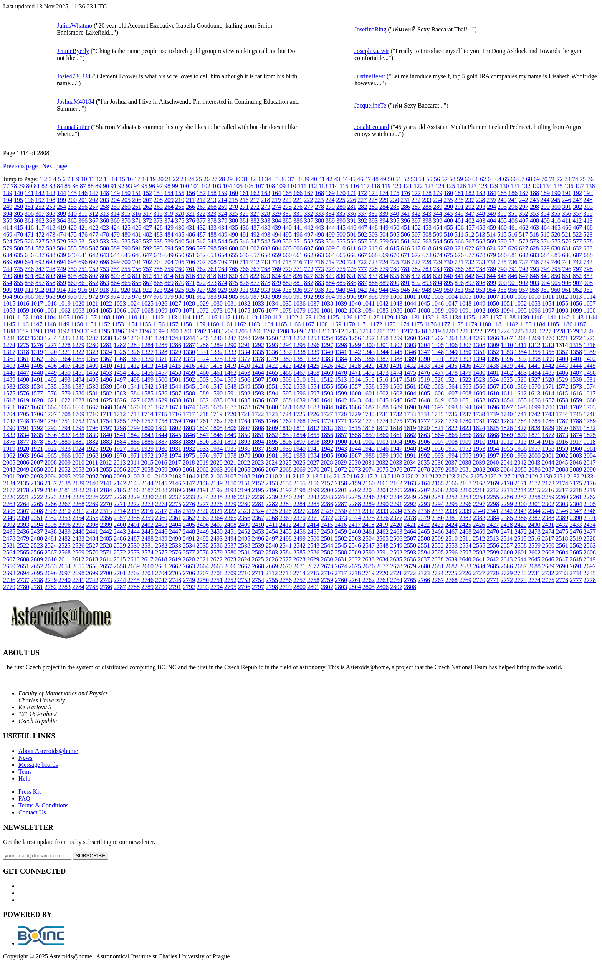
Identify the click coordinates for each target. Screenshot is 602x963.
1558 (368, 386)
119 (386, 186)
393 (373, 220)
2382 (465, 518)
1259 (396, 338)
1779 (451, 421)
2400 (120, 524)
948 (426, 289)
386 (298, 220)
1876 (9, 441)
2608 (23, 559)
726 (405, 262)
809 (115, 276)
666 (351, 255)
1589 (203, 393)
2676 (368, 566)
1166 (295, 324)
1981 (272, 455)
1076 (258, 310)
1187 (580, 324)
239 (491, 200)
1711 (106, 414)
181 (459, 193)
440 (287, 227)
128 (482, 186)
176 (405, 193)
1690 (410, 407)
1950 (438, 448)
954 (491, 289)
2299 (507, 504)
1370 (147, 359)
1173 (389, 324)
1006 (479, 296)
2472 (520, 531)
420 (72, 227)
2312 (92, 511)
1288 (203, 345)
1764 (244, 421)
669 (384, 255)
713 (265, 262)
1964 (37, 455)
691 (29, 262)
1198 (145, 331)
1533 (23, 386)
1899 (327, 441)
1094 (507, 310)
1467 (299, 372)
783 (427, 269)
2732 (548, 573)
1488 (590, 372)
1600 (355, 393)
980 (179, 296)
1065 (106, 310)
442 (308, 227)
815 (179, 276)
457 (470, 227)
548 (265, 241)
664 (330, 255)
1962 (9, 455)
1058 (9, 310)
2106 (216, 476)
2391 (590, 518)
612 (362, 248)
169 (330, 193)
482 (147, 234)
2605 (576, 552)
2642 (492, 559)
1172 (376, 324)
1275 (23, 345)
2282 (272, 504)
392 (362, 220)
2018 (188, 462)
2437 (37, 531)
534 (115, 241)
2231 (161, 497)
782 (416, 269)
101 (195, 186)
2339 (465, 511)
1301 (382, 345)
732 (469, 262)
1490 (23, 379)
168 (319, 193)
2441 (92, 531)
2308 (37, 511)
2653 (51, 566)
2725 (451, 573)
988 (265, 296)
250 (18, 207)
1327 (147, 352)
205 (126, 200)
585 (72, 248)
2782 (51, 587)
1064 (92, 310)
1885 (133, 441)
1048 (465, 303)
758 (158, 269)
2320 (202, 511)
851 (566, 276)
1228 (559, 331)
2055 (106, 469)
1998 (507, 455)
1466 (286, 372)
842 (469, 276)
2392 (9, 524)
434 (222, 227)
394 (384, 220)
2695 (37, 573)
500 (341, 234)
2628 (299, 559)
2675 (355, 566)
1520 (437, 379)
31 (245, 179)
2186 (133, 490)
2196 (272, 490)
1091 (465, 310)
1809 (272, 428)
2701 (120, 573)
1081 (327, 310)
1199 (158, 331)
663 (319, 255)
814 (168, 276)
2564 (9, 552)
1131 (414, 317)
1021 (92, 303)
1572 (562, 386)
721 (351, 262)
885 (341, 283)
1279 (78, 345)
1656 (534, 400)
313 (104, 213)
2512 (479, 538)
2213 (506, 490)
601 (244, 248)
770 (287, 269)
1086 (396, 310)
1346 (410, 352)
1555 (327, 386)
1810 (286, 428)
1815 (354, 428)
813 (157, 276)
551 (298, 241)
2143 (133, 483)
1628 (147, 400)
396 (405, 220)
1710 (92, 414)
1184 (539, 324)
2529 (120, 545)
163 (265, 193)
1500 (161, 379)
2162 (396, 483)
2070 (313, 469)
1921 (37, 448)
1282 (120, 345)
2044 (548, 462)
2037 (451, 462)
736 (512, 262)
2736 (9, 580)
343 (426, 213)
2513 (492, 538)
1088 (424, 310)
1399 (548, 359)
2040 (492, 462)
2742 (92, 580)
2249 (410, 497)
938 (319, 289)
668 (373, 255)
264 (169, 207)
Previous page (20, 166)
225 (340, 200)
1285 (161, 345)
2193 (230, 490)
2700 (106, 573)
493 (265, 234)
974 (115, 296)
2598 (479, 552)
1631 (189, 400)
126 (461, 186)
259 (115, 207)
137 (579, 186)
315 (125, 213)
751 (83, 269)
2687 (520, 566)
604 (276, 248)
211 (190, 200)
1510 (299, 379)
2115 (339, 476)
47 (368, 179)
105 (238, 186)
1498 (133, 379)
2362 (189, 518)
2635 (396, 559)
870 (179, 283)
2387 (534, 518)
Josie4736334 (74, 76)
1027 (175, 303)
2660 (147, 566)
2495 (244, 538)
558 (373, 241)
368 (104, 220)
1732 (396, 414)
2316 (147, 511)
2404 (175, 524)
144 (61, 193)
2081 (465, 469)
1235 (64, 338)
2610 (51, 559)
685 (556, 255)
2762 (368, 580)
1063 (78, 310)
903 (534, 283)
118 (375, 186)
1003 (438, 296)
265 (179, 207)
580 (18, 248)
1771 (341, 421)
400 (448, 220)
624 (491, 248)
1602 (382, 393)
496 (298, 234)
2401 (133, 524)
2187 (147, 490)
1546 (203, 386)
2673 (327, 566)
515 (501, 234)
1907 (438, 441)
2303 (562, 504)
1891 (216, 441)
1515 (368, 379)
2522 (23, 545)
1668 (106, 407)
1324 (106, 352)
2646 (548, 559)
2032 (382, 462)
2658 (120, 566)
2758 (313, 580)
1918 (589, 441)
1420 (244, 365)
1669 (120, 407)
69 (537, 179)
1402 (590, 359)
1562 (424, 386)
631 (566, 248)
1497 (120, 379)
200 (72, 200)
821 (243, 276)
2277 (203, 504)
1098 (562, 310)
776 (351, 269)
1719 (216, 414)
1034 (272, 303)
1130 (401, 317)
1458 (175, 372)
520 (555, 234)
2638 (437, 559)
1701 (562, 407)
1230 (586, 331)
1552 (286, 386)
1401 (576, 359)
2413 (299, 524)
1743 (548, 414)
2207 (424, 490)
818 (211, 276)
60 (468, 179)
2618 (161, 559)
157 (201, 193)
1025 (147, 303)
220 (286, 200)
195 (18, 200)
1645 (382, 400)
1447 (23, 372)
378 (212, 220)
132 (525, 186)
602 (255, 248)
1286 (175, 345)
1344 (382, 352)
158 (212, 193)
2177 (9, 490)
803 (50, 276)
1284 (147, 345)
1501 (175, 379)
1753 (92, 421)
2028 (327, 462)
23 (183, 179)
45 (352, 179)
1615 (562, 393)
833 (372, 276)
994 (330, 296)
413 (587, 220)
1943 (341, 448)
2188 (161, 490)
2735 (589, 573)
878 (265, 283)
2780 (23, 587)
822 (254, 276)
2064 (230, 469)
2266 (51, 504)
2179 (37, 490)
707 (201, 262)
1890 (203, 441)
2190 (189, 490)
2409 (244, 524)
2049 (23, 469)
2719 (368, 573)
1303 (410, 345)
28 (222, 179)
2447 (175, 531)
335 (340, 213)
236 (458, 200)
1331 (203, 352)
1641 (327, 400)
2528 (106, 545)
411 (566, 220)
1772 (355, 421)
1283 (133, 345)
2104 (189, 476)
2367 (258, 518)
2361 (175, 518)
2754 (258, 580)
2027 (313, 462)
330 (286, 213)
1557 (355, 386)
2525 (64, 545)
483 (158, 234)
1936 (244, 448)
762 (201, 269)
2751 (216, 580)
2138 (64, 483)
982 (201, 296)
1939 (286, 448)
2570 (92, 552)
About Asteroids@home (48, 751)
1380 (286, 359)
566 (459, 241)
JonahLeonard (371, 127)
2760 (341, 580)
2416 (340, 524)
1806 (230, 428)
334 (329, 213)
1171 (363, 324)
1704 (9, 414)
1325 (120, 352)
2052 (64, 469)
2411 (272, 524)
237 (469, 200)
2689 (548, 566)
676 (459, 255)
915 (71, 289)
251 (29, 207)
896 (459, 283)
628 (534, 248)
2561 (562, 545)
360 (18, 220)
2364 (216, 518)
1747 (9, 421)
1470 (341, 372)
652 (201, 255)
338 (372, 213)
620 (448, 248)
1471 (355, 372)
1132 (428, 317)
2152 (258, 483)
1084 (368, 310)
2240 (286, 497)
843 (480, 276)
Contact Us (32, 812)
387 (308, 220)
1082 (341, 310)
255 (72, 207)
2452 (244, 531)
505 (394, 234)
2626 (271, 559)
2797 (258, 587)
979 (169, 296)
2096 (78, 476)
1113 (171, 317)
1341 (341, 352)
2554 (465, 545)
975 (126, 296)
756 (136, 269)
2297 (479, 504)
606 (298, 248)
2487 (133, 538)
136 (568, 186)
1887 (161, 441)
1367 (106, 359)
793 (534, 269)
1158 (186, 324)
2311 (78, 511)
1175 (417, 324)
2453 (258, 531)
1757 (147, 421)
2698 (78, 573)
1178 (457, 324)
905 (556, 283)
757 (147, 269)
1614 (548, 393)
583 (50, 248)
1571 (548, 386)
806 (83, 276)
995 (341, 296)
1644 (368, 400)
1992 (424, 455)
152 (147, 193)
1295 (299, 345)
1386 (368, 359)
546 (244, 241)
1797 (106, 428)
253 (50, 207)
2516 (534, 538)
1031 (230, 303)
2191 (203, 490)
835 (394, 276)
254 (61, 207)
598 (212, 248)
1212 (338, 331)
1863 (424, 435)
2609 (37, 559)
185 (502, 193)
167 (308, 193)
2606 (590, 552)
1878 (37, 441)
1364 (64, 359)
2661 (161, 566)
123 (428, 186)
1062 (64, 310)
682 (523, 255)
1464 (258, 372)
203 (104, 200)
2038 (465, 462)
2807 (396, 587)
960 (555, 289)
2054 (92, 469)
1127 (360, 317)
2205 (396, 490)
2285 (313, 504)
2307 (23, 511)
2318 (175, 511)
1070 (175, 310)
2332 (368, 511)
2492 (203, 538)
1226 (531, 331)
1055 (562, 303)
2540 (272, 545)
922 (147, 289)
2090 (590, 469)
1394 (479, 359)
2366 (244, 518)
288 (427, 207)
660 (287, 255)
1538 (92, 386)
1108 (104, 317)
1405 (37, 365)
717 (308, 262)
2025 (285, 462)
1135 (469, 317)
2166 (451, 483)
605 (287, 248)
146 (83, 193)
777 (362, 269)
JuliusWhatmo (74, 25)
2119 (394, 476)
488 (212, 234)
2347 (575, 511)
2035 (423, 462)
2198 (299, 490)
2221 (23, 497)
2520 (589, 538)
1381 (299, 359)
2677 (382, 566)
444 (330, 227)
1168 (321, 324)
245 (555, 200)
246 (566, 200)
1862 (410, 435)
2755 (272, 580)
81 (37, 186)
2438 (51, 531)
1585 (147, 393)
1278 (64, 345)
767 (255, 269)
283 (373, 207)
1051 (507, 303)
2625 (257, 559)
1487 (576, 372)
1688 (382, 407)
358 (587, 213)
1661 (9, 407)
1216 (393, 331)
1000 (396, 296)
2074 (368, 469)
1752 (78, 421)
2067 (272, 469)
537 (147, 241)
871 (190, 283)
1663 (37, 407)
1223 (490, 331)
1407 (64, 365)
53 (414, 179)
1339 (313, 352)
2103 (175, 476)
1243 (175, 338)
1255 (341, 338)
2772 (507, 580)
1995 (465, 455)
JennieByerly (73, 51)
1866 (465, 435)
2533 (175, 545)
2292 (410, 504)
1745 (575, 414)
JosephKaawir (371, 51)
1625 (106, 400)
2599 (493, 552)
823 (265, 276)
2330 (340, 511)
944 (383, 289)
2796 (244, 587)
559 (384, 241)
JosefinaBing (370, 29)
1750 (51, 421)
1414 (161, 365)
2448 (189, 531)
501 (351, 234)
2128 (518, 476)
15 (122, 179)
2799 (286, 587)
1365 (78, 359)
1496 (106, 379)
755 (126, 269)
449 (384, 227)
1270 (548, 338)
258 (104, 207)
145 (72, 193)
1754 (106, 421)
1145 (9, 324)
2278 (216, 504)
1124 (319, 317)
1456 (147, 372)
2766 (424, 580)
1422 (271, 365)
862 (93, 283)
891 (405, 283)
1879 (51, 441)
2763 (382, 580)
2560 (548, 545)
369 (115, 220)
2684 (479, 566)
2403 (161, 524)
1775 (396, 421)
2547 (368, 545)
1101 (9, 317)
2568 (64, 552)
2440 (78, 531)
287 (416, 207)
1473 (382, 372)
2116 (353, 476)
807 (93, 276)
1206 (255, 331)
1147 (36, 324)
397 (416, 220)
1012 (562, 296)
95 (144, 186)
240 (501, 200)
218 (265, 200)
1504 (216, 379)
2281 (258, 504)
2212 (492, 490)
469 (7, 234)
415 (18, 227)
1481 (493, 372)
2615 (119, 559)
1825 (492, 428)
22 (176, 179)
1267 (507, 338)
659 (276, 255)
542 (201, 241)
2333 (382, 511)
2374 (355, 518)
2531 (147, 545)
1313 (548, 345)
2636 (410, 559)
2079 (438, 469)
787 (470, 269)
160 (233, 193)
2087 (548, 469)
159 (222, 193)
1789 (590, 421)
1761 (203, 421)
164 (276, 193)
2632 (354, 559)
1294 (286, 345)
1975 (189, 455)
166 (298, 193)
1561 (410, 386)
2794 (216, 587)
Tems (24, 771)
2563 (590, 545)
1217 (407, 331)
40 (314, 179)
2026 (299, 462)
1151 (90, 324)
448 (373, 227)
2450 (216, 531)
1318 (23, 352)
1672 (161, 407)
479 (115, 234)
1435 (451, 365)
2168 (479, 483)
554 (330, 241)
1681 (286, 407)
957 (523, 289)
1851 (258, 435)
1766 (272, 421)
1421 (257, 365)
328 (265, 213)
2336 (423, 511)
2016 (161, 462)
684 (545, 255)
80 (29, 186)
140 (18, 193)
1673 (175, 407)
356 (566, 213)
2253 (465, 497)
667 (362, 255)
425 (126, 227)
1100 (589, 310)
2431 (548, 524)
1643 (355, 400)
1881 (78, 441)
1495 (92, 379)
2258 (534, 497)
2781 (37, 587)
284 (384, 207)
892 (416, 283)
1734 (423, 414)
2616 (133, 559)
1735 (437, 414)
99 (175, 186)
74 (575, 179)
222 (308, 200)
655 (233, 255)
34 (268, 179)
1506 (244, 379)
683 (534, 255)
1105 (63, 317)
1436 (465, 365)
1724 (285, 414)
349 (491, 213)
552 (308, 241)
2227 (106, 497)
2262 (590, 497)
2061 (189, 469)
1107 (90, 317)
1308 (479, 345)
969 (61, 296)
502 (362, 234)
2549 (396, 545)
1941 (313, 448)
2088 (562, 469)
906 (566, 283)
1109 (118, 317)
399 (437, 220)
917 (93, 289)
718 (319, 262)
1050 (493, 303)
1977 (216, 455)
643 (104, 255)
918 (104, 289)
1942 (327, 448)
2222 (37, 497)
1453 (106, 372)
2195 (258, 490)
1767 (286, 421)
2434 (589, 524)
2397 (78, 524)
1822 (451, 428)
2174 (562, 483)
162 (255, 193)
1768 (299, 421)
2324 (257, 511)
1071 (189, 310)
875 (233, 283)
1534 (37, 386)
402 (470, 220)
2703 (147, 573)
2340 (479, 511)
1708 (64, 414)
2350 (23, 518)
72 (560, 179)
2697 (64, 573)
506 (405, 234)
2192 (216, 490)
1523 (479, 379)
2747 (161, 580)
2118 (380, 476)
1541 (133, 386)
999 (384, 296)
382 (255, 220)
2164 (424, 483)
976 (136, 296)
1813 (327, 428)
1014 (589, 296)
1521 (451, 379)
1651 (465, 400)
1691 (424, 407)
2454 (272, 531)
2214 (520, 490)
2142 (120, 483)
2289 (368, 504)
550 (287, 241)
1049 (479, 303)
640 (72, 255)
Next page (54, 166)
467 (577, 227)
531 (83, 241)
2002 (562, 455)
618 (426, 248)
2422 (423, 524)
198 (50, 200)
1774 (382, 421)
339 (383, 213)
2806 (382, 587)
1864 (438, 435)
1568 (507, 386)
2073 (355, 469)
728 (426, 262)
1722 (257, 414)
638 (50, 255)
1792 (37, 428)
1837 (64, 435)
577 (577, 241)
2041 (506, 462)
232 (415, 200)
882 (308, 283)
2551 (424, 545)
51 (398, 179)
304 (7, 213)
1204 (228, 331)
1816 (368, 428)
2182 (78, 490)
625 (501, 248)
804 (61, 276)
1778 (438, 421)
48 (375, 179)
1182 (512, 324)
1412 (133, 365)
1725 (299, 414)
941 (351, 289)
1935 (230, 448)
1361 (23, 359)
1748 (23, 421)
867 (147, 283)
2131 (559, 476)
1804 (203, 428)
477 (93, 234)
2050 (37, 469)
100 (184, 186)
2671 (299, 566)
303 (588, 207)
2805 (368, 587)
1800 (147, 428)
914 (61, 289)
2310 (64, 511)
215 (233, 200)
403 (480, 220)
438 (265, 227)
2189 (175, 490)
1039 (341, 303)
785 (448, 269)
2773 (520, 580)
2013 (119, 462)
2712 (271, 573)
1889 (189, 441)
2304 (576, 504)
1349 (451, 352)
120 (396, 186)
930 (233, 289)
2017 (175, 462)
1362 (37, 359)
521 (566, 234)
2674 (341, 566)
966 (29, 296)
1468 (313, 372)
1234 (51, 338)
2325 (271, 511)
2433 (575, 524)
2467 (451, 531)
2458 (327, 531)
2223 (51, 497)
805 (72, 276)
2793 (203, 587)
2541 (286, 545)
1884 (120, 441)
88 (91, 186)
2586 (313, 552)
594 (169, 248)
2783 (64, 587)
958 (534, 289)
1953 (479, 448)
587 (93, 248)
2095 (64, 476)
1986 (341, 455)
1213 (352, 331)
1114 (184, 317)
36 (283, 179)
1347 (424, 352)
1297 (327, 345)
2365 (230, 518)
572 (523, 241)
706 (190, 262)
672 (416, 255)
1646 (396, 400)
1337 (286, 352)
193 (588, 193)
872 (201, 283)
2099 (120, 476)
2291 (396, 504)
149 (115, 193)
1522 (465, 379)
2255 (493, 497)
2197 (286, 490)
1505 (230, 379)
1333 (230, 352)
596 (190, 248)
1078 (286, 310)
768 (265, 269)
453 (427, 227)
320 (179, 213)
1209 (297, 331)
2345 (548, 511)
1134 (455, 317)
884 (330, 283)
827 (308, 276)
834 (383, 276)
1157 (172, 324)
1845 (175, 435)
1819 (410, 428)
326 (243, 213)
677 (470, 255)
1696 (493, 407)
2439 (64, 531)
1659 (576, 400)
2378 (410, 518)
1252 (299, 338)
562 (416, 241)
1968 (92, 455)
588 (104, 248)
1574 (590, 386)
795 (556, 269)
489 (222, 234)
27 (214, 179)
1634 (230, 400)
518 (534, 234)
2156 (313, 483)
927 (200, 289)
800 (18, 276)
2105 (203, 476)
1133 (441, 317)
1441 (534, 365)
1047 (451, 303)
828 (319, 276)
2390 (576, 518)
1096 (534, 310)
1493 (64, 379)
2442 (106, 531)
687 (577, 255)
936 (297, 289)
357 (577, 213)
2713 (285, 573)
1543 (161, 386)
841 (458, 276)
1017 (37, 303)
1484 (534, 372)
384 (276, 220)
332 (308, 213)
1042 (382, 303)
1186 (566, 324)
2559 (534, 545)
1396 (507, 359)
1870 (520, 435)
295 (502, 207)
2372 (327, 518)
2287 (341, 504)
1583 (120, 393)
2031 (368, 462)
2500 (313, 538)
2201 (341, 490)
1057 (590, 303)
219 (276, 200)
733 (480, 262)
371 (136, 220)
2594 (424, 552)
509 (437, 234)
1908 (451, 441)
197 (40, 200)
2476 (576, 531)
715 (286, 262)
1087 (410, 310)
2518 (562, 538)
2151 (244, 483)
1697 (507, 407)
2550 (410, 545)
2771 (493, 580)
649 (169, 255)
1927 (120, 448)
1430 (382, 365)
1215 (379, 331)
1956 (520, 448)
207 (147, 200)
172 (362, 193)
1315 (575, 345)
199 (61, 200)
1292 (258, 345)
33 (260, 179)
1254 (327, 338)
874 (222, 283)
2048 (9, 469)
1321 (64, 352)
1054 (548, 303)
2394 (37, 524)
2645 (534, 559)
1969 (106, 455)
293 (480, 207)
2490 (175, 538)
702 (147, 262)
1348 (438, 352)
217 (254, 200)
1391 (438, 359)
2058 (147, 469)
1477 (438, 372)
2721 (396, 573)
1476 (424, 372)
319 (168, 213)
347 (469, 213)
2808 (410, 587)
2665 (216, 566)
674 (437, 255)
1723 (271, 414)
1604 (410, 393)
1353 (507, 352)
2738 (37, 580)
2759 (327, 580)
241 (512, 200)
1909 (465, 441)
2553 (451, 545)
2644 (520, 559)
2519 (575, 538)
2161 (382, 483)
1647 (410, 400)
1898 (313, 441)
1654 (507, 400)
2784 (78, 587)
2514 (506, 538)
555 (341, 241)
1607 (451, 393)
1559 (382, 386)
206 (136, 200)
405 (502, 220)
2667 (244, 566)
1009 (520, 296)
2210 (465, 490)
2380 (438, 518)
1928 (133, 448)
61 (475, 179)
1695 (479, 407)
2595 (438, 552)
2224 (64, 497)
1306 (451, 345)
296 (513, 207)
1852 (272, 435)
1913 (520, 441)
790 (502, 269)
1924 (78, 448)
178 (427, 193)
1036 (299, 303)
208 (158, 200)
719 (329, 262)
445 (341, 227)
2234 (203, 497)
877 (255, 283)
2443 (120, 531)
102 (205, 186)
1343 (368, 352)
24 (191, 179)
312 (93, 213)
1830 (562, 428)
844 (491, 276)
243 (534, 200)
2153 (272, 483)
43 (337, 179)
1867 (479, 435)
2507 (410, 538)
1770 (327, 421)
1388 (396, 359)
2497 (272, 538)
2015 (147, 462)
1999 (520, 455)
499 (330, 234)
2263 (9, 504)
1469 (327, 372)
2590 (368, 552)
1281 (106, 345)
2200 (327, 490)
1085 (382, 310)
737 (523, 262)
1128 (373, 317)
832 (362, 276)
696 (83, 262)
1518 (410, 379)
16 (130, 179)
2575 (161, 552)
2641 (479, 559)
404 (491, 220)
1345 (396, 352)
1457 (161, 372)
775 (341, 269)
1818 (396, 428)
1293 (272, 345)
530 (72, 241)
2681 (438, 566)
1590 (216, 393)
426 (136, 227)
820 (233, 276)
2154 (286, 483)
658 (265, 255)
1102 (22, 317)
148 (104, 193)
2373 (341, 518)
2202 (355, 490)
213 (211, 200)
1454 (120, 372)
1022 (106, 303)
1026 (161, 303)
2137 (51, 483)
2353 (64, 518)
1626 (120, 400)
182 (470, 193)
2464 (410, 531)
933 (265, 289)
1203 (214, 331)
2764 (396, 580)
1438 (492, 365)
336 (351, 213)
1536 (64, 386)
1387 (382, 359)
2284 (299, 504)
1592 (244, 393)
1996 (479, 455)
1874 (576, 435)
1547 (216, 386)
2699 (92, 573)
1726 (313, 414)
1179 (471, 324)
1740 (506, 414)
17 (137, 179)
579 (7, 248)
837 (415, 276)
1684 (327, 407)
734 (491, 262)
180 (448, 193)
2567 (51, 552)
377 (201, 220)
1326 (133, 352)
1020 (78, 303)
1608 (465, 393)
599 (222, 248)
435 (233, 227)
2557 (507, 545)
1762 (216, 421)
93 (129, 186)
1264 (465, 338)
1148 (50, 324)
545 (233, 241)
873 (212, 283)
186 (513, 193)
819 (222, 276)
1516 (382, 379)
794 (545, 269)
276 (298, 207)
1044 (410, 303)
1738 (479, 414)
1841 (120, 435)
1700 (548, 407)
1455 (133, 372)
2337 (437, 511)
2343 (520, 511)
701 (136, 262)
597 (201, 248)
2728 (492, 573)
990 (287, 296)
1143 (578, 317)
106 (248, 186)
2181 (64, 490)
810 (126, 276)
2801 (313, 587)
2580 (230, 552)
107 (259, 186)
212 (200, 200)
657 (255, 255)
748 (50, 269)
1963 (23, 455)
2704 (161, 573)
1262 (438, 338)
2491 (189, 538)
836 (405, 276)
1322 (78, 352)
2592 (396, 552)
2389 (562, 518)
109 (281, 186)
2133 (587, 476)
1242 (161, 338)
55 (429, 179)
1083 (355, 310)
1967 (78, 455)
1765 (258, 421)
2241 (299, 497)
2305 (590, 504)
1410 (106, 365)
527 (40, 241)
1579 (64, 393)
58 (452, 179)
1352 (493, 352)
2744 (120, 580)
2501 (327, 538)
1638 (286, 400)
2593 (410, 552)
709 (222, 262)
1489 (9, 379)
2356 (106, 518)
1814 (340, 428)
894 (437, 283)
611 (351, 248)
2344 (534, 511)
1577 (37, 393)
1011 (548, 296)
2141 (106, 483)
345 (448, 213)
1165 (281, 324)
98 (167, 186)
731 (458, 262)
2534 (189, 545)
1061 (51, 310)
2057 (133, 469)
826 (297, 276)
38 (299, 179)
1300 (368, 345)
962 (577, 289)
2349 (9, 518)
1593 (258, 393)
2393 (23, 524)
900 (502, 283)
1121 (278, 317)
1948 (410, 448)
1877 (23, 441)
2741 (78, 580)
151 (136, 193)
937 (308, 289)
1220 (448, 331)
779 (384, 269)
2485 (106, 538)
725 (394, 262)
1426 (327, 365)
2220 (9, 497)
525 (18, 241)
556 (351, 241)
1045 (424, 303)
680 (502, 255)
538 (158, 241)
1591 (230, 393)
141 (29, 193)
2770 (479, 580)
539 (169, 241)
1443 (562, 365)
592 (147, 248)
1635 (244, 400)
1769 (313, 421)
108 (270, 186)
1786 (548, 421)
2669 (272, 566)
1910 (479, 441)
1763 (230, 421)
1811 (299, 428)
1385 (355, 359)
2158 (341, 483)
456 (459, 227)
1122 (292, 317)
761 (190, 269)
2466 (438, 531)
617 (415, 248)
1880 (64, 441)
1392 (451, 359)
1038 (327, 303)
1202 (200, 331)
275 (287, 207)
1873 (562, 435)
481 (136, 234)
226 (351, 200)
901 (513, 283)
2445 (147, 531)
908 (588, 283)
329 (276, 213)
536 (136, 241)
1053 (534, 303)
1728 (340, 414)
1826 (506, 428)
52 (406, 179)
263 (158, 207)
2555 (479, 545)
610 (341, 248)
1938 (272, 448)
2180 (51, 490)
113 (323, 186)
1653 (493, 400)
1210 (310, 331)
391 (351, 220)
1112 (158, 317)
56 (437, 179)
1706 (37, 414)
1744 (562, 414)
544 (222, 241)
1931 (175, 448)
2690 (562, 566)
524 (7, 241)
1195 (104, 331)
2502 (341, 538)
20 (160, 179)
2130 (545, 476)
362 (40, 220)
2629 (313, 559)
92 (121, 186)
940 (340, 289)
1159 (199, 324)
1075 (244, 310)
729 (437, 262)
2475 (562, 531)
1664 (51, 407)
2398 (92, 524)
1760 (189, 421)
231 (405, 200)
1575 (9, 393)
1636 (258, 400)
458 (480, 227)
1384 (341, 359)
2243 (327, 497)
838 (426, 276)
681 (513, 255)
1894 (258, 441)
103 (216, 186)
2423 (437, 524)
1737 (465, 414)
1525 (506, 379)
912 (39, 289)
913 (50, 289)
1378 (258, 359)
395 (394, 220)
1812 (313, 428)
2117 (366, 476)
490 (233, 234)
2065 (244, 469)
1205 (241, 331)
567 (470, 241)
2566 (37, 552)
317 (147, 213)
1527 (534, 379)
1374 (203, 359)
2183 (92, 490)
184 (491, 193)
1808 (258, 428)
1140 (536, 317)
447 (362, 227)
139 (7, 193)
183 (480, 193)
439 (276, 227)
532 (93, 241)
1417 (202, 365)
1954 (493, 448)
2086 (534, 469)
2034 (410, 462)
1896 (286, 441)
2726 (465, 573)
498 (319, 234)
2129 (532, 476)
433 (212, 227)
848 (534, 276)
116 (354, 186)
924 (168, 289)
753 (104, 269)
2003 (576, 455)
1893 (244, 441)
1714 (147, 414)
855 (18, 283)
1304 (424, 345)
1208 (283, 331)
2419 (382, 524)
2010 (78, 462)
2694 (23, 573)
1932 (189, 448)
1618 (9, 400)
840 (448, 276)
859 (61, 283)
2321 (216, 511)
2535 (203, 545)
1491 (37, 379)
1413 (147, 365)
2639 (451, 559)
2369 (286, 518)
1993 (438, 455)
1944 (355, 448)
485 (179, 234)
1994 (451, 455)
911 (29, 289)
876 (244, 283)
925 (179, 289)
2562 (576, 545)
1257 (368, 338)
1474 (396, 372)
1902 (368, 441)
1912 (506, 441)
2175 (576, 483)
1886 (147, 441)
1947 (396, 448)
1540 (120, 386)
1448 (37, 372)
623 (480, 248)
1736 (451, 414)
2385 (507, 518)
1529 (562, 379)
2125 (476, 476)
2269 (92, 504)
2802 (327, 587)
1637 (272, 400)
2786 (106, 587)
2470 (493, 531)
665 (341, 255)
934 (276, 289)
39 (306, 179)
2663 (189, 566)
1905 (410, 441)
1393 (465, 359)
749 (61, 269)
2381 (451, 518)
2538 (244, 545)
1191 (50, 331)
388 (319, 220)
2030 (354, 462)
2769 (465, 580)
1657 (548, 400)
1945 (368, 448)
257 (93, 207)
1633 (216, 400)
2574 (147, 552)
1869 (507, 435)
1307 (465, 345)
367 (93, 220)
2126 (490, 476)
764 (222, 269)
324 (222, 213)
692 (40, 262)
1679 (258, 407)
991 (298, 296)
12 (99, 179)
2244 (341, 497)
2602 (534, 552)
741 (566, 262)
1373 (189, 359)
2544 (327, 545)
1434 (437, 365)
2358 (133, 518)
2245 (355, 497)
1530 (575, 379)
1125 (333, 317)
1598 (327, 393)
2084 (507, 469)
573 (534, 241)
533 (104, 241)
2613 (92, 559)
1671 (147, 407)
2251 (438, 497)
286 (405, 207)
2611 (64, 559)
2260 (562, 497)
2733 (562, 573)
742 (577, 262)
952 (469, 289)
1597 (313, 393)
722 (362, 262)
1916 (562, 441)
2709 (230, 573)
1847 (203, 435)
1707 (51, 414)
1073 (216, 310)
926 (190, 289)
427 (147, 227)
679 (491, 255)
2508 (424, 538)
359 (7, 220)
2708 (216, 573)
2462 (382, 531)
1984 (313, 455)
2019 (202, 462)
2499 (299, 538)
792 (523, 269)
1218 (421, 331)
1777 (424, 421)
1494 (78, 379)
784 (437, 269)
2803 (341, 587)
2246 (368, 497)
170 (341, 193)
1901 (355, 441)
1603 (396, 393)
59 (460, 179)
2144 (147, 483)
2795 (230, 587)
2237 (244, 497)
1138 (510, 317)
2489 (161, 538)
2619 (175, 559)
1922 (51, 448)
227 (362, 200)
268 (212, 207)
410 (556, 220)
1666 (78, 407)
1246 (216, 338)
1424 (299, 365)
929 (222, 289)
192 (577, 193)
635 (18, 255)
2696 (51, 573)
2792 (189, 587)
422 (93, 227)
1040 (355, 303)
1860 (382, 435)
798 (588, 269)
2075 (382, 469)
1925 (92, 448)
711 (244, 262)
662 (308, 255)
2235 (216, 497)
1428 (354, 365)
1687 (368, 407)
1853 (286, 435)
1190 (36, 331)
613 (372, 248)
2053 (78, 469)
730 (448, 262)
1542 (147, 386)
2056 (120, 469)
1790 (9, 428)
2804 (355, 587)
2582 (258, 552)
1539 (106, 386)
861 (83, 283)
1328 (161, 352)
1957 (534, 448)
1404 (23, 365)
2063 (216, 469)
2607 (9, 559)
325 (233, 213)
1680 (272, 407)
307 (40, 213)
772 (308, 269)
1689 (396, 407)
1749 (37, 421)
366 (83, 220)
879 (276, 283)
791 (513, 269)
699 (115, 262)
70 (544, 179)
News (25, 758)
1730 (368, 414)
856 (29, 283)
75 (583, 179)
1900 (341, 441)
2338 (451, 511)
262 (147, 207)
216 (243, 200)
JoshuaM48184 (75, 101)
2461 (368, 531)
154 (169, 193)
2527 (92, 545)
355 (555, 213)
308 (50, 213)
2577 (189, 552)
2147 (189, 483)
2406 (203, 524)
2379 (424, 518)
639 (61, 255)
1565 (465, 386)
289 (437, 207)
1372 (175, 359)
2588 (341, 552)
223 (319, 200)
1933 (203, 448)
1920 (23, 448)
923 (157, 289)
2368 (272, 518)
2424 (451, 524)
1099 (576, 310)
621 (458, 248)
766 (244, 269)
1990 (396, 455)
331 (297, 213)
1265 (479, 338)
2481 (51, 538)
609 (330, 248)
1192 (63, 331)
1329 (175, 352)
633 (587, 248)
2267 (64, 504)
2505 (382, 538)
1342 (355, 352)
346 (458, 213)
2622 (216, 559)
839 (437, 276)
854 (7, 283)
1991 (410, 455)
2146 (175, 483)
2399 (106, 524)
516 (512, 234)
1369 (133, 359)
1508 (272, 379)
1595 (286, 393)
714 (276, 262)
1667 (92, 407)
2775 (548, 580)
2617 (147, 559)
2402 (147, 524)
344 (437, 213)
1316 (589, 345)
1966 (64, 455)
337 (362, 213)
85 (67, 186)
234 (437, 200)
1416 (188, 365)
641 (83, 255)
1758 (161, 421)
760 (179, 269)
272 (255, 207)
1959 (562, 448)
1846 (189, 435)
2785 (92, 587)
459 (491, 227)
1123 (305, 317)
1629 (161, 400)
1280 (92, 345)
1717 (188, 414)
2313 (105, 511)
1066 (120, 310)
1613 (534, 393)
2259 (548, 497)
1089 (438, 310)
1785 (534, 421)
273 (265, 207)
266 (190, 207)
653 (212, 255)
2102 (161, 476)
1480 (479, 372)
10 (84, 179)
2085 (520, 469)
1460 (203, 372)
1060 (37, 310)
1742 (534, 414)
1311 (520, 345)
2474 (548, 531)
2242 (313, 497)
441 (298, 227)
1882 (92, 441)
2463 (396, 531)
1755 (120, 421)
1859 (368, 435)
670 (394, 255)
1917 (575, 441)
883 (319, 283)
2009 (64, 462)
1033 (258, 303)
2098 (106, 476)
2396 (64, 524)
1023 (120, 303)
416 (29, 227)
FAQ (24, 798)
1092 (479, 310)
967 (40, 296)
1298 (341, 345)
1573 (576, 386)
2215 (534, 490)
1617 (589, 393)
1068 (147, 310)
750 (72, 269)
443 (319, 227)
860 (72, 283)
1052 (520, 303)
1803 (189, 428)
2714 (299, 573)
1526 (520, 379)
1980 (258, 455)
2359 (147, 518)
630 (555, 248)
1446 (9, 372)
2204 (382, 490)
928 (211, 289)
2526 (78, 545)
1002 (424, 296)
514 (491, 234)
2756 (286, 580)
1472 (368, 372)
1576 (23, 393)
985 (233, 296)
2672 (313, 566)
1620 (37, 400)
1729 (354, 414)
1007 (493, 296)
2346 (562, 511)
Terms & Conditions (43, 805)
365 (72, 220)
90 (106, 186)
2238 (258, 497)
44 (345, 179)
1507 (258, 379)
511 (459, 234)
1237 (92, 338)
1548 (230, 386)
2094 (51, 476)
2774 (534, 580)
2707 (203, 573)
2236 (230, 497)
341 (405, 213)
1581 (92, 393)
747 (40, 269)
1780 (465, 421)
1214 (365, 331)
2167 (465, 483)
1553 (299, 386)
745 (18, 269)
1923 (64, 448)
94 (137, 186)
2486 (120, 538)
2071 (327, 469)
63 (491, 179)
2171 (520, 483)
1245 (203, 338)
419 (61, 227)
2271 (120, 504)
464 (545, 227)
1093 (493, 310)
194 (7, 200)
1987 (355, 455)
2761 (355, 580)
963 (587, 289)
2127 (504, 476)
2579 (216, 552)
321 (190, 213)
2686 (507, 566)
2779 (9, 587)
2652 (37, 566)
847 (523, 276)
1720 (230, 414)
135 (557, 186)
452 (416, 227)
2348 (589, 511)
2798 (272, 587)
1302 (396, 345)
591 (136, 248)
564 (437, 241)
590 (126, 248)
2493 (216, 538)
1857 (341, 435)
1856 (327, 435)
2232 (175, 497)
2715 (313, 573)
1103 (36, 317)
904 (545, 283)
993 (319, 296)
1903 (382, 441)
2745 (133, 580)
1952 (465, 448)
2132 (573, 476)
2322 (230, 511)
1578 (51, 393)
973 (104, 296)
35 (276, 179)
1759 (175, 421)
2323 (244, 511)
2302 (548, 504)
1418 (216, 365)
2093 (37, 476)
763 (212, 269)
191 (566, 193)
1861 (396, 435)
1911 (493, 441)
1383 (327, 359)
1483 (520, 372)
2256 (507, 497)
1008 (507, 296)
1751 (64, 421)
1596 (299, 393)
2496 (258, 538)
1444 (575, 365)
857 (40, 283)
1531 (589, 379)
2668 (258, 566)
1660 (590, 400)
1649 (438, 400)
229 (383, 200)
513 (480, 234)
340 (394, 213)
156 (190, 193)
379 (222, 220)
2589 (355, 552)
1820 (423, 428)
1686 (355, 407)
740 (555, 262)
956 (512, 289)
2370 (299, 518)
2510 (451, 538)
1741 (520, 414)
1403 (9, 365)
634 (7, 255)
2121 (421, 476)
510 (448, 234)
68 (529, 179)
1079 (299, 310)
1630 (175, 400)
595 (179, 248)
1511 (313, 379)
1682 (299, 407)
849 (544, 276)
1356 (548, 352)
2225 (78, 497)
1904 (396, 441)
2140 (92, 483)
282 (362, 207)
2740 (64, 580)
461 (513, 227)
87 (83, 186)
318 (157, 213)
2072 (341, 469)
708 (212, 262)
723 (372, 262)
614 (383, 248)
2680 (424, 566)
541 (190, 241)
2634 (382, 559)
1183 (525, 324)
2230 (147, 497)
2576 (175, 552)
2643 (506, 559)
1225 (517, 331)
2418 (368, 524)
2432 (562, 524)
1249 (258, 338)
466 (566, 227)
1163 (254, 324)
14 (114, 179)
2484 (92, 538)
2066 (258, 469)
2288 (355, 504)
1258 (382, 338)
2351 (37, 518)
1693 (451, 407)
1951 (451, 448)
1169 (335, 324)
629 (544, 248)
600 (233, 248)
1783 (507, 421)
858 (50, 283)
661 (298, 255)
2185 (120, 490)
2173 (548, 483)
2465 (424, 531)
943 (372, 289)
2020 (216, 462)
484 (169, 234)
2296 (465, 504)
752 (93, 269)
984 (222, 296)
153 (158, 193)
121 (407, 186)
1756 (133, 421)
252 (40, 207)
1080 (313, 310)
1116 (211, 317)
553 (319, 241)
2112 (298, 476)
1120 (265, 317)
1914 (534, 441)
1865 (451, 435)
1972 (147, 455)
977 (147, 296)
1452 (92, 372)
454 (437, 227)
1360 (9, 359)
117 (365, 186)
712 (254, 262)
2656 (92, 566)
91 (114, 186)
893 (427, 283)
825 (286, 276)
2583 (272, 552)
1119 (251, 317)
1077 (272, 310)
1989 (382, 455)
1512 (327, 379)
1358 (576, 352)
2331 (354, 511)
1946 (382, 448)
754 (115, 269)
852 (577, 276)
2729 (506, 573)
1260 (410, 338)
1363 (51, 359)
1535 (51, 386)
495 (287, 234)
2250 (424, 497)
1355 (534, 352)
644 (115, 255)
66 (514, 179)
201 (83, 200)
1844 (161, 435)
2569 (78, 552)
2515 (520, 538)
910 (18, 289)
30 (237, 179)
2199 (313, 490)
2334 (396, 511)
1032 (244, 303)
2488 (147, 538)
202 (93, 200)
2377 (396, 518)
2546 (355, 545)
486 (190, 234)
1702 (576, 407)
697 (93, 262)
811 (136, 276)
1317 (9, 352)
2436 (23, 531)
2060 (175, 469)
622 (469, 248)
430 (179, 227)
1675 (203, 407)
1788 (576, 421)
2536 (216, 545)
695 (72, 262)
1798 (120, 428)
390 (341, 220)
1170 (349, 324)
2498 (286, 538)
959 (544, 289)
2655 (78, 566)
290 (448, 207)
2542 (299, 545)
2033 (396, 462)
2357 (120, 518)
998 (373, 296)
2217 (562, 490)
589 (115, 248)
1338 (299, 352)
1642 (341, 400)
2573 (133, 552)
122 (418, 186)
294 (491, 207)
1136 (482, 317)
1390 (424, 359)
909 (7, 289)
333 (319, 213)
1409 (92, 365)
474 (61, 234)
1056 (576, 303)
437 (255, 227)
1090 (451, 310)
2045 (562, 462)
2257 (520, 497)
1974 (175, 455)
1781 (479, 421)
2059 (161, 469)
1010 (534, 296)
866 (136, 283)
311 (82, 213)
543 (212, 241)
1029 (203, 303)
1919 (9, 448)
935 (286, 289)
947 (415, 289)
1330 (189, 352)
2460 (355, 531)
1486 (562, 372)
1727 (327, 414)
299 (545, 207)
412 (577, 220)
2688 (534, 566)
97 (160, 186)
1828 (534, 428)
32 (253, 179)
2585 (299, 552)
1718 (202, 414)
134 (547, 186)
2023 (257, 462)
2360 (161, 518)
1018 (51, 303)
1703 (590, 407)
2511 (465, 538)
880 (287, 283)
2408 (230, 524)
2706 (189, 573)
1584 (133, 393)
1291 (244, 345)
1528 (548, 379)
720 (340, 262)
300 (556, 207)
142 (40, 193)
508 (427, 234)
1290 (230, 345)
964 (7, 296)
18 (145, 179)
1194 (90, 331)
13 (107, 179)
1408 (78, 365)
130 (504, 186)
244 (544, 200)
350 (501, 213)
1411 (120, 365)
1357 (562, 352)
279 (330, 207)
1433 (423, 365)
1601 (368, 393)
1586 (161, 393)
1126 (346, 317)
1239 (120, 338)
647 (147, 255)
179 (437, 193)
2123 (449, 476)
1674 (189, 407)
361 (29, 220)
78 (14, 186)
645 (126, 255)
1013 (575, 296)
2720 (382, 573)
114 (333, 186)
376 (190, 220)
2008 (51, 462)
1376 (230, 359)
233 (426, 200)
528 (50, 241)
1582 (106, 393)
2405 (189, 524)
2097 (92, 476)
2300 (520, 504)
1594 (272, 393)
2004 (590, 455)
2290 (382, 504)
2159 (355, 483)
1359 (590, 352)
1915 (548, 441)
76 (590, 179)
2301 (534, 504)
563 (427, 241)
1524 (492, 379)
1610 (493, 393)
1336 (272, 352)
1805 (216, 428)
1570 (534, 386)
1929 (147, 448)
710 (233, 262)
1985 (327, 455)
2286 (327, 504)
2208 (438, 490)
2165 (438, 483)
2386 (520, 518)
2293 (424, 504)
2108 (244, 476)
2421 (410, 524)
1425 (313, 365)
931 (243, 289)
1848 (216, 435)
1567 (493, 386)
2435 (9, 531)
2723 (423, 573)
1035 (286, 303)
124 (439, 186)
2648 (575, 559)
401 (459, 220)
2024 (271, 462)
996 (351, 296)
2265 (37, 504)
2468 (465, 531)
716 (297, 262)
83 (52, 186)
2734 (575, 573)
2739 (51, 580)
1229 (573, 331)
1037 (313, 303)
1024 (133, 303)
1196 (118, 331)
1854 (299, 435)
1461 (216, 372)
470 (18, 234)
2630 (327, 559)
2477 (590, 531)
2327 (299, 511)
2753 (244, 580)
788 (480, 269)
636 (29, 255)
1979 (244, 455)
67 (521, 179)
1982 (286, 455)
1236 (78, 338)
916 (82, 289)
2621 (202, 559)
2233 (189, 497)
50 (391, 179)
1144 (591, 317)
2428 (506, 524)
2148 (203, 483)
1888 (175, 441)
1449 (51, 372)
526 (29, 241)
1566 (479, 386)
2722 (410, 573)
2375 (368, 518)
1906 (424, 441)
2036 (437, 462)
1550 (258, 386)
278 (319, 207)
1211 (324, 331)
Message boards (38, 764)
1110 (131, 317)
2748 (175, 580)
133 (536, 186)
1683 (313, 407)
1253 (313, 338)
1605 (424, 393)
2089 (576, 469)
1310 (507, 345)
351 (512, 213)
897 (470, 283)
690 (18, 262)
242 (523, 200)
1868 (493, 435)
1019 (64, 303)
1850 (244, 435)
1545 (189, 386)
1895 (272, 441)
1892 (230, 441)
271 (244, 207)
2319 (188, 511)
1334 (244, 352)
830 (340, 276)
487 (201, 234)
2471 (507, 531)
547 (255, 241)
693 (50, 262)
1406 (51, 365)
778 (373, 269)
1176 (431, 324)
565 (448, 241)
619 (437, 248)
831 (351, 276)
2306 (9, 511)
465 (556, 227)
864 (115, 283)
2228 (120, 497)
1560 (396, 386)
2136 (37, 483)
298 (534, 207)
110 (291, 186)
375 (179, 220)
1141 (550, 317)
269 (222, 207)
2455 (286, 531)
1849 (230, 435)
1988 (368, 455)
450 (394, 227)
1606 (438, 393)
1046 (438, 303)
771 (298, 269)
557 (362, 241)
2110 (272, 476)
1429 (368, 365)
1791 (23, 428)
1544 (175, 386)
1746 (589, 414)
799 (7, 276)
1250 (272, 338)
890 (394, 283)
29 (230, 179)
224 (329, 200)
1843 (147, 435)
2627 (285, 559)
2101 (147, 476)
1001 (410, 296)
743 (587, 262)
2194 (244, 490)
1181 (498, 324)
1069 (161, 310)
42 (329, 179)
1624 (92, 400)
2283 (286, 504)
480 (126, 234)
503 (373, 234)
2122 (435, 476)
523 (587, 234)
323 (211, 213)
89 (98, 186)
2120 (407, 476)
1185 (553, 324)
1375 (216, 359)
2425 (465, 524)
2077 (410, 469)
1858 (355, 435)
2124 (462, 476)
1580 (78, 393)
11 (91, 179)
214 (222, 200)
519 (544, 234)
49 (383, 179)
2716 (327, 573)
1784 (520, 421)
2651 (23, 566)
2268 (78, 504)
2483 (78, 538)
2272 (133, 504)
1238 (106, 338)
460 (502, 227)
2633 (368, 559)
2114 (326, 476)
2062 (203, 469)
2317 (161, 511)
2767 (438, 580)
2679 (410, 566)
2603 (548, 552)
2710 (244, 573)
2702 (133, 573)
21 (168, 179)
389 (330, 220)
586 (83, 248)
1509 (286, 379)
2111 (285, 476)
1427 (340, 365)
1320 (51, 352)
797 (577, 269)
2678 (396, 566)
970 (72, 296)
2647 (562, 559)
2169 (493, 483)
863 (104, 283)
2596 (451, 552)
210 (179, 200)
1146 (22, 324)
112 (312, 186)
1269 (534, 338)
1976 (203, 455)
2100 (133, 476)
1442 (548, 365)
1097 (548, 310)
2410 (258, 524)
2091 (9, 476)
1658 (562, 400)
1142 (564, 317)
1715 (161, 414)
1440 (520, 365)
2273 (147, 504)
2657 (106, 566)
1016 (23, 303)
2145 (161, 483)
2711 (258, 573)
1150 (77, 324)
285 (394, 207)
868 (158, 283)
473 (50, 234)
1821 (437, 428)
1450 (64, 372)
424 (115, 227)
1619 (23, 400)
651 (190, 255)
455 (448, 227)
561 (405, 241)
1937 (258, 448)
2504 (368, 538)
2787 (120, 587)
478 (104, 234)
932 (254, 289)
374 (169, 220)
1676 (216, 407)
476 (83, 234)
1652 (479, 400)
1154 (131, 324)
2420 (396, 524)
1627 (133, 400)
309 (61, 213)
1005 (465, 296)
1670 (133, 407)
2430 (534, 524)
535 (126, 241)
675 (448, 255)
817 (200, 276)
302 (577, 207)
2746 (147, 580)
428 (158, 227)
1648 (424, 400)
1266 (493, 338)
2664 (203, 566)
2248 (396, 497)
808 (104, 276)
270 (233, 207)
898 (480, 283)
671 (405, 255)
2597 (465, 552)
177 (416, 193)
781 (405, 269)
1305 (438, 345)
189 (545, 193)
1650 (451, 400)
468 (588, 227)
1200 (172, 331)
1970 (120, 455)
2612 (78, 559)
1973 (161, 455)
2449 (203, 531)
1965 (51, 455)
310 (72, 213)
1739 (492, 414)
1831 (575, 428)
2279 (230, 504)
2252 (451, 497)
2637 (423, 559)
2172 (534, 483)
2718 (354, 573)
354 (544, 213)
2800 (299, 587)
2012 (105, 462)
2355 (92, 518)
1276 (37, 345)
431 (190, 227)
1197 (131, 331)
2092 (23, 476)
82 (44, 186)
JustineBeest (369, 76)
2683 (465, 566)
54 (421, 179)
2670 (286, 566)
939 (329, 289)
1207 (269, 331)
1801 (161, 428)
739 (544, 262)
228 (372, 200)
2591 (382, 552)
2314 (119, 511)
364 (61, 220)
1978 (230, 455)
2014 (133, 462)
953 (480, 289)
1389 (410, 359)
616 (405, 248)
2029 (340, 462)
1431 (396, 365)
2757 (299, 580)
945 (394, 289)
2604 (562, 552)
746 (29, 269)
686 (566, 255)
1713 (133, 414)
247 (577, 200)
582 (40, 248)
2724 (437, 573)
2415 (327, 524)
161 (244, 193)
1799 (133, 428)
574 (545, 241)
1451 (78, 372)
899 (491, 283)
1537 (78, 386)
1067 (133, 310)
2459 (341, 531)
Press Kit (29, 791)
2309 (51, 511)
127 (471, 186)
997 (362, 296)
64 (498, 179)
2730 (520, 573)
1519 (423, 379)
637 (40, 255)
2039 (479, 462)
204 (115, 200)
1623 (78, 400)
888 (373, 283)
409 (545, 220)
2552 (438, 545)
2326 (285, 511)
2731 (534, 573)
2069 (299, 469)
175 (394, 193)
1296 (313, 345)
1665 (64, 407)
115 (343, 186)
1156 (158, 324)
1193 (77, 331)
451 (405, 227)
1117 (225, 317)
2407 (216, 524)
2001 (548, 455)
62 (483, 179)
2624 (244, 559)
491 (244, 234)
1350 (465, 352)
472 (40, 234)
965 (18, 296)
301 (566, 207)
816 (190, 276)
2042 (520, 462)
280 (341, 207)
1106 (77, 317)
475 (72, 234)
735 (501, 262)
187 (523, 193)
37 (291, 179)
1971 (133, 455)
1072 (203, 310)
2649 (589, 559)
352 (523, 213)
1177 (444, 324)
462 (523, 227)
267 (201, 207)
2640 (465, 559)
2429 (520, 524)
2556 (493, 545)
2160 (368, 483)
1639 (299, 400)
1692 (438, 407)
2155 (299, 483)
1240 (133, 338)
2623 (230, 559)
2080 (451, 469)
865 (126, 283)
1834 (23, 435)
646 (136, 255)
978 (158, 296)
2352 (51, 518)
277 (308, 207)
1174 (403, 324)
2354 (78, 518)
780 (394, 269)
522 (577, 234)
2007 (37, 462)
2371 (313, 518)
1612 (520, 393)
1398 (534, 359)
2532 (161, 545)
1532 (9, 386)
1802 (175, 428)
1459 (189, 372)
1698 (520, 407)
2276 (189, 504)
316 (136, 213)
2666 (230, 566)
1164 (267, 324)
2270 (106, 504)
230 (394, 200)
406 (513, 220)
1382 (313, 359)
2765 (410, 580)
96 (152, 186)
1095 (520, 310)
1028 (189, 303)
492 (255, 234)
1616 (575, 393)
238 (480, 200)
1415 (175, 365)
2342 (506, 511)
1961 (590, 448)
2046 (575, 462)
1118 (238, 317)
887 (362, 283)
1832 (589, 428)
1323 (92, 352)
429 (169, 227)
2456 (299, 531)
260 (126, 207)
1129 (387, 317)
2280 (244, 504)
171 (351, 193)
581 (29, 248)
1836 (51, 435)
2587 (327, 552)
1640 (313, 400)
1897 (299, 441)
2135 (23, 483)
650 (179, 255)
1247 (230, 338)
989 (276, 296)
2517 (548, 538)
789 (491, 269)
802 (40, 276)
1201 (186, 331)
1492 (51, 379)
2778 (590, 580)
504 (384, 234)
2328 (313, 511)
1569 (520, 386)
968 (50, 296)
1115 (198, 317)
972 (93, 296)
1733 (410, 414)
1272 (576, 338)
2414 (313, 524)
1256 (355, 338)
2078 (424, 469)
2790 (161, 587)
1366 (92, 359)
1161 (227, 324)
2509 (438, 538)
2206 (410, 490)
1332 (216, 352)
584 (61, 248)
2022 (244, 462)
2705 (175, 573)
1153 (118, 324)
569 (491, 241)
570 (502, 241)
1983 (299, 455)
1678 (244, 407)
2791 (175, 587)
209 (169, 200)
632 (577, 248)
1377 (244, 359)
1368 (120, 359)
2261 (576, 497)
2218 (575, 490)
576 (566, 241)
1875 (590, 435)
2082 (479, 469)
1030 (216, 303)
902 (523, 283)
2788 (133, 587)
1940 (299, 448)
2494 (230, 538)
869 (169, 283)
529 (61, 241)
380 (233, 220)
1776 (410, 421)
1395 (493, 359)
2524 (51, 545)
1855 (313, 435)
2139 (78, 483)
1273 (590, 338)
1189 (22, 331)
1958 (548, 448)
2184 (106, 490)
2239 (272, 497)
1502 (189, 379)
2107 (230, 476)
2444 (133, 531)
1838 (78, 435)
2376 (382, 518)
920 (125, 289)
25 (199, 179)
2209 (451, 490)
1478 (451, 372)
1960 (576, 448)
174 (384, 193)
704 (169, 262)
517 (523, 234)
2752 (230, 580)
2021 (230, 462)
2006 (23, 462)
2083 (493, 469)
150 (126, 193)
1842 (133, 435)
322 (200, 213)
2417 (354, 524)
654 (222, 255)
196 (29, 200)
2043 (534, 462)
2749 (189, 580)
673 (427, 255)
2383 (479, 518)
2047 (589, 462)
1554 (313, 386)
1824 (479, 428)
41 (322, 179)
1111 (144, 317)
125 (450, 186)
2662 (175, 566)
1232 (23, 338)
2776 (562, 580)
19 (153, 179)
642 (93, 255)
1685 (341, 407)
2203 (368, 490)
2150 (230, 483)
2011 (92, 462)
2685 (493, 566)
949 (437, 289)
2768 (451, 580)
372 (147, 220)
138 (590, 186)
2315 (133, 511)
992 (308, 296)
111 (302, 186)
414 (7, 227)
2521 (9, 545)
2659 (133, 566)
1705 (23, 414)
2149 (216, 483)
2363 (203, 518)
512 (469, 234)
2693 (9, 573)
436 (244, 227)
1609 (479, 393)
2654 (64, 566)
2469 (479, 531)
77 (6, 186)
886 (351, 283)
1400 (562, 359)
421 (83, 227)
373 (158, 220)
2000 (534, 455)
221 (297, 200)
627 (523, 248)
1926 (106, 448)
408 (534, 220)
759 (169, 269)
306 (29, 213)
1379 (272, 359)
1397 (520, 359)
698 (104, 262)
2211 (479, 490)
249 (7, 207)
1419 (230, 365)
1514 (354, 379)
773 (319, 269)
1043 (396, 303)
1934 (216, 448)
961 (566, 289)
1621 (51, 400)
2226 (92, 497)
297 (523, 207)
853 (587, 276)
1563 (438, 386)
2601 (520, 552)
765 (233, 269)
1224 (504, 331)
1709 (78, 414)
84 (60, 186)
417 (40, 227)
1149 (63, 324)
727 (415, 262)
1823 (465, 428)
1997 (493, 455)
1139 (523, 317)
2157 (327, 483)
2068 (286, 469)
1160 (213, 324)
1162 (240, 324)
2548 (382, 545)
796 (566, 269)
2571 (106, 552)
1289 (216, 345)
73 (567, 179)
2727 (479, 573)
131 (514, 186)
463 (534, 227)
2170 (507, 483)
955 (501, 289)
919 (114, 289)
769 (276, 269)
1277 (51, 345)
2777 (576, 580)
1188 (9, 331)
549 (276, 241)
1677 (230, 407)
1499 (147, 379)
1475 (410, 372)
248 (587, 200)
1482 (507, 372)
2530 (133, 545)
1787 (562, 421)
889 (384, 283)
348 (480, 213)
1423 (285, 365)
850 (555, 276)
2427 (492, 524)
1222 (476, 331)
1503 (203, 379)
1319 (37, 352)
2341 (492, 511)
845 (501, 276)
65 (506, 179)
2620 (188, 559)
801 (29, 276)
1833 (9, 435)
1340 (327, 352)
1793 (51, 428)
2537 (230, 545)
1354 (520, 352)
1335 (258, 352)
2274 (161, 504)
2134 (9, 483)
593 (158, 248)
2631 (340, 559)
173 (373, 193)
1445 (589, 365)
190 (556, 193)
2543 (313, 545)
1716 (175, 414)
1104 (50, 317)
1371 (161, 359)
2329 (327, 511)
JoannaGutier (73, 127)
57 (445, 179)
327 (254, 213)
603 (265, 248)
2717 (340, 573)
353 (534, 213)
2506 (396, 538)
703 (158, 262)
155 (179, 193)
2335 (410, 511)
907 (577, 283)
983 (212, 296)
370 (126, 220)
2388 (548, 518)
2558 (520, 545)
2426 (479, 524)
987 (255, 296)
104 (227, 186)
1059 (23, 310)
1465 (272, 372)
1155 (145, 324)
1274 (9, 345)
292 (470, 207)
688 (588, 255)
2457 (313, 531)
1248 (244, 338)
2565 (23, 552)
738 (534, 262)
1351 (479, 352)
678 (480, 255)
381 (244, 220)
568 (480, 241)
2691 (576, 566)
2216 (548, 490)
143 (50, 193)
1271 (562, 338)
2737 (23, 580)
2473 (534, 531)
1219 (434, 331)
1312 (534, 345)
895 (448, 283)
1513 (340, 379)
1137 (496, 317)
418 (50, 227)
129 (493, 186)
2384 (493, 518)
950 (448, 289)
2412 (285, 524)
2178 (23, 490)
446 (351, 227)
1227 (545, 331)
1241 (147, 338)
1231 (9, 338)
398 (427, 220)
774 (330, 269)
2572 (120, 552)
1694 (465, 407)
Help (24, 778)
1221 (462, 331)
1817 (382, 428)
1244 (189, 338)
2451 (230, 531)
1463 (244, 372)
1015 (9, 303)
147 (93, 193)
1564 (451, 386)
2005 (9, 462)
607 (308, 248)
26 (206, 179)
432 (201, 227)
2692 (590, 566)
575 (556, 241)
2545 (341, 545)
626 (512, 248)
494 (276, 234)
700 (126, 262)
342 (415, 213)
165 (287, 193)
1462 (230, 372)
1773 (368, 421)
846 (512, 276)
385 (287, 220)
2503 (355, 538)
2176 (590, 483)
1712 (119, 414)
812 (147, 276)
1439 (506, 365)
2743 (106, 580)
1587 (175, 393)
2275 (175, 504)
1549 (244, 386)
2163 (410, 483)
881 (298, 283)
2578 (203, 552)
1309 (493, 345)
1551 (272, 386)
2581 (244, 552)
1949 (424, 448)
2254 (479, 497)
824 (276, 276)
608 (319, 248)
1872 (548, 435)
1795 (78, 428)
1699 (534, 407)
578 (588, 241)
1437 (479, 365)
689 (7, 262)
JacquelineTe (370, 105)
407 (523, 220)
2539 (258, 545)
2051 (51, 469)
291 (459, 207)
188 (534, 193)
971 (83, 296)
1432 (410, 365)
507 (416, 234)
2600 (507, 552)
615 (394, 248)
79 (21, 186)
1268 (520, 338)
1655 (520, 400)
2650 (9, 566)
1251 (286, 338)
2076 (396, 469)
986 (244, 296)
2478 (9, 538)
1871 (534, 435)
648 (158, 255)
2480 (37, 538)
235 (448, 200)
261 (136, 207)
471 (29, 234)
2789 (147, 587)
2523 (37, 545)
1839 (92, 435)
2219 (589, 490)
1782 (493, 421)
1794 (64, 428)
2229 (133, 497)
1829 (548, 428)
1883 (106, 441)
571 (513, 241)
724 (383, 262)
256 (83, 207)
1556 (341, 386)
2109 (258, 476)
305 (18, 213)
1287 (189, 345)
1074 (230, 310)
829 (329, 276)
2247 (382, 497)
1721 (244, 414)
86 (75, 186)
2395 (51, 524)
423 (104, 227)
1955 (507, 448)
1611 (507, 393)
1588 (189, 393)
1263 (451, 338)
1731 (382, 414)
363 (50, 220)
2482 (64, 538)
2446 (161, 531)
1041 (368, 303)
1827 (520, 428)
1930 (161, 448)
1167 (308, 324)
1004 (451, 296)
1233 (37, 338)
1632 (203, 400)
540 (179, 241)
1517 (396, 379)
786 (459, 269)
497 (308, 234)
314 (114, 213)
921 (136, 289)
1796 (92, 428)
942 (362, 289)
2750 (203, 580)
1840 (106, 435)
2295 (451, 504)
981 (190, 296)
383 (265, 220)
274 (276, 207)
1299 (355, 345)
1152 (104, 324)
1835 (37, 435)
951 (458, 289)
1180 (485, 324)
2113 (312, 476)
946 (405, 289)
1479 (465, 372)
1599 (341, 393)
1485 (548, 372)
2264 (23, 504)
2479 (23, 538)
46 (360, 179)
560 (394, 241)
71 (552, 179)
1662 (23, 407)
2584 (286, 552)
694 (61, 262)
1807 (244, 428)
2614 (105, 559)
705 (179, 262)
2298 (493, 504)
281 (351, 207)
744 (7, 269)
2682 (451, 566)
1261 (424, 338)
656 (244, 255)
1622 (64, 400)
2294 (438, 504)
